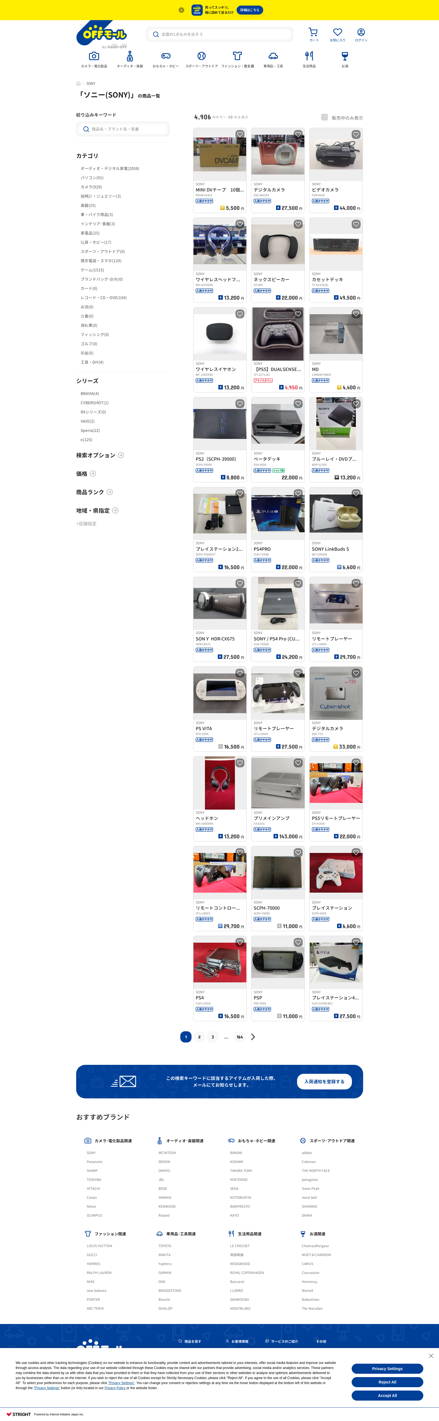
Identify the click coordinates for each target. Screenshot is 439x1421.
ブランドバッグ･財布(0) (102, 279)
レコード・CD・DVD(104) (104, 297)
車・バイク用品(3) (97, 214)
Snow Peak (310, 1188)
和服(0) (87, 353)
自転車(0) (89, 325)
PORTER (93, 1299)
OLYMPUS (94, 1215)
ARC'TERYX (95, 1308)
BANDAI (236, 1152)
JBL (161, 1179)
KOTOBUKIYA (240, 1197)
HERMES (93, 1263)
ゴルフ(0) (89, 343)
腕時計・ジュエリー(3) (101, 196)
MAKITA (164, 1254)
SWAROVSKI (239, 1299)
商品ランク (94, 492)
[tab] (94, 59)
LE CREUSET (240, 1245)
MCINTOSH (167, 1152)
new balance (97, 1290)
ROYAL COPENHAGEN (247, 1272)
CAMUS (307, 1263)
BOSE (162, 1188)
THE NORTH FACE (316, 1170)
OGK (161, 1281)
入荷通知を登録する (324, 1082)
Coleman (309, 1161)
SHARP (92, 1170)
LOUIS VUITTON (99, 1245)
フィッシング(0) (95, 334)
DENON (164, 1161)
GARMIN (164, 1272)
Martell (307, 1290)
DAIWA (307, 1215)
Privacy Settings (387, 1368)
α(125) (86, 439)
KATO (234, 1215)
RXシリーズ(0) (93, 412)
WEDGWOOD (240, 1263)
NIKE (91, 1281)
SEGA (234, 1188)
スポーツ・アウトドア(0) (103, 251)
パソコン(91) (92, 177)
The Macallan (312, 1308)
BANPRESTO (240, 1206)
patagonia (310, 1179)
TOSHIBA (94, 1179)
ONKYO (164, 1170)
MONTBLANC (240, 1308)
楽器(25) (88, 205)
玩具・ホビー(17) (96, 242)
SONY (91, 1152)
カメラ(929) (91, 187)
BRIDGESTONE (169, 1290)
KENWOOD (167, 1206)
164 (240, 1036)
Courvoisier (311, 1272)
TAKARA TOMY (241, 1170)
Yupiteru (165, 1263)
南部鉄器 (237, 1254)
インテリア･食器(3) (98, 223)
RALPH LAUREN (99, 1272)
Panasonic (95, 1161)
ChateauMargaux (315, 1245)
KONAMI (236, 1161)
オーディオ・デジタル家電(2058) (110, 168)
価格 (86, 473)
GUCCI (92, 1254)
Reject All (387, 1382)
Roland (163, 1215)
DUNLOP (165, 1308)
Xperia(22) (90, 430)
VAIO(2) (88, 421)
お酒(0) (87, 306)
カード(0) (89, 288)
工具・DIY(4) (92, 362)
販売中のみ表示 (342, 117)
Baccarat (237, 1281)
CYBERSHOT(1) (95, 402)
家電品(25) (90, 233)
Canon (92, 1197)
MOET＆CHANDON (316, 1254)
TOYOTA (164, 1245)
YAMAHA (164, 1197)
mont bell (309, 1197)
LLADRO (236, 1290)
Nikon (91, 1206)
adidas (307, 1152)
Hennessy (309, 1281)
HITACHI (93, 1188)
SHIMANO (309, 1206)
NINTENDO (238, 1179)
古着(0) (87, 316)
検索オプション (100, 455)
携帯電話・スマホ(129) (101, 260)
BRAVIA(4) (90, 393)
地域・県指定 (97, 510)
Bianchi (164, 1299)
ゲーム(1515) (92, 270)
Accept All (387, 1395)
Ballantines (310, 1299)
